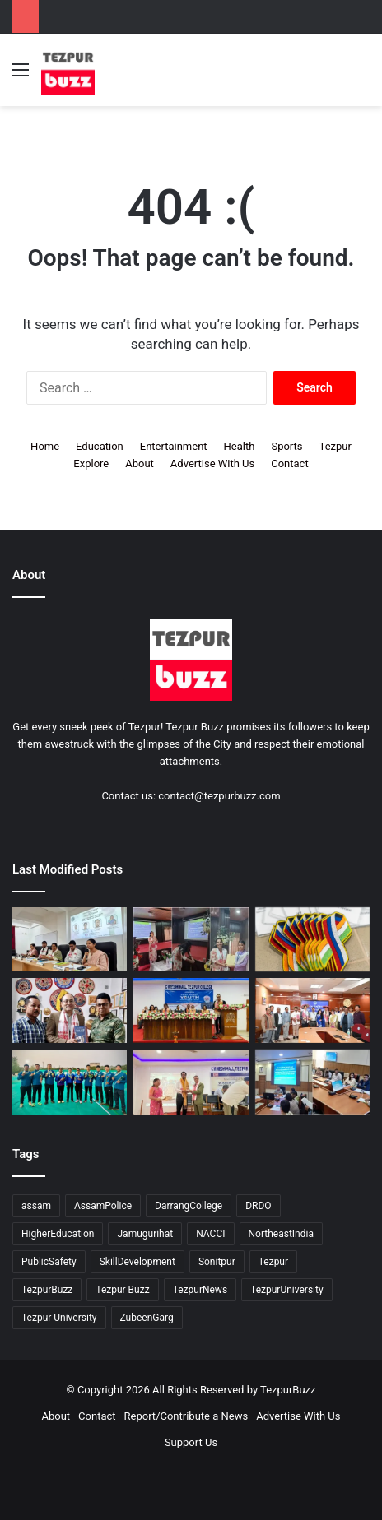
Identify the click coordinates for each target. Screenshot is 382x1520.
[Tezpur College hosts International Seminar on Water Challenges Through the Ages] (190, 1082)
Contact (289, 463)
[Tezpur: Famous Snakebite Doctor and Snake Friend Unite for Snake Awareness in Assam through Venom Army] (69, 1010)
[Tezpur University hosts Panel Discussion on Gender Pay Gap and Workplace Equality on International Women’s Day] (69, 939)
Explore (91, 463)
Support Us (191, 1442)
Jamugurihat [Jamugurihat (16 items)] (145, 1234)
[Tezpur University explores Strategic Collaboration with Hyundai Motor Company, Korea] (312, 1010)
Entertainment (173, 446)
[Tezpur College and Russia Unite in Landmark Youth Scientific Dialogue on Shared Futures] (312, 939)
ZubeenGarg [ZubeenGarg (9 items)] (147, 1317)
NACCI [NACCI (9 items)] (210, 1234)
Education (99, 446)
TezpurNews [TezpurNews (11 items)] (200, 1289)
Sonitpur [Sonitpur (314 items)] (216, 1261)
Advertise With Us (212, 463)
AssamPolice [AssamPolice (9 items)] (103, 1206)
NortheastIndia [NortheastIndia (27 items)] (281, 1234)
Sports (286, 446)
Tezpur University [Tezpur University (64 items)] (59, 1317)
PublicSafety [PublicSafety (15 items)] (49, 1261)
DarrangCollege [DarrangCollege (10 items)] (188, 1206)
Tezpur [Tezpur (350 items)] (273, 1261)
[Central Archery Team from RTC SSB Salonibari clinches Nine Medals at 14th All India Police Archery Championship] (69, 1082)
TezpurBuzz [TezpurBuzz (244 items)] (46, 1289)
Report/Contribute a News (186, 1416)
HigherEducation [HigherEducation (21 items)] (57, 1234)
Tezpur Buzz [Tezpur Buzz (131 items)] (122, 1289)
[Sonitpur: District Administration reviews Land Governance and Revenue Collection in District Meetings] (312, 1082)
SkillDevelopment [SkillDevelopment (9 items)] (137, 1261)
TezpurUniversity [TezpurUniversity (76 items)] (287, 1289)
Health (239, 446)
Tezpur (335, 446)
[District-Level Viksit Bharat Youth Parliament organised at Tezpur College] (190, 1010)
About (139, 463)
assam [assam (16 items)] (36, 1206)
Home (44, 446)
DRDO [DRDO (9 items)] (258, 1206)
